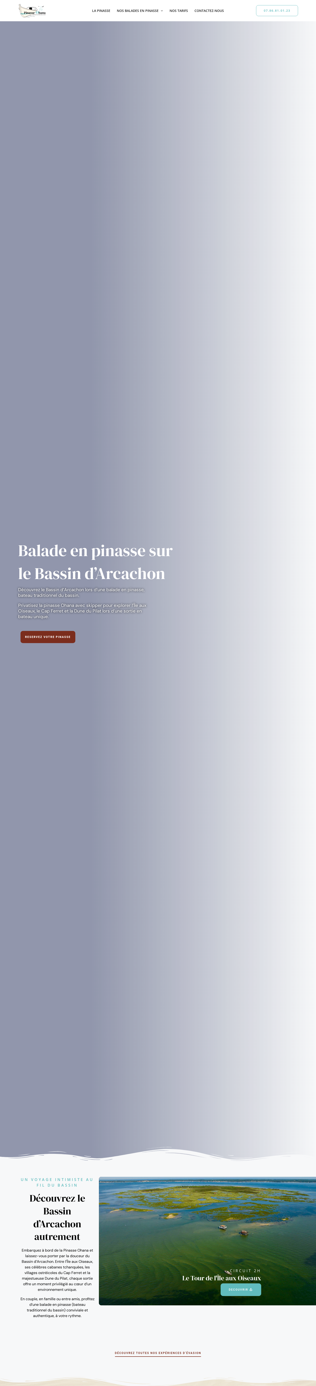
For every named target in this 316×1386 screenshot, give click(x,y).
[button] (161, 10)
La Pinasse (101, 10)
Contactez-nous (209, 10)
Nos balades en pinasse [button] (140, 10)
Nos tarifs (179, 10)
